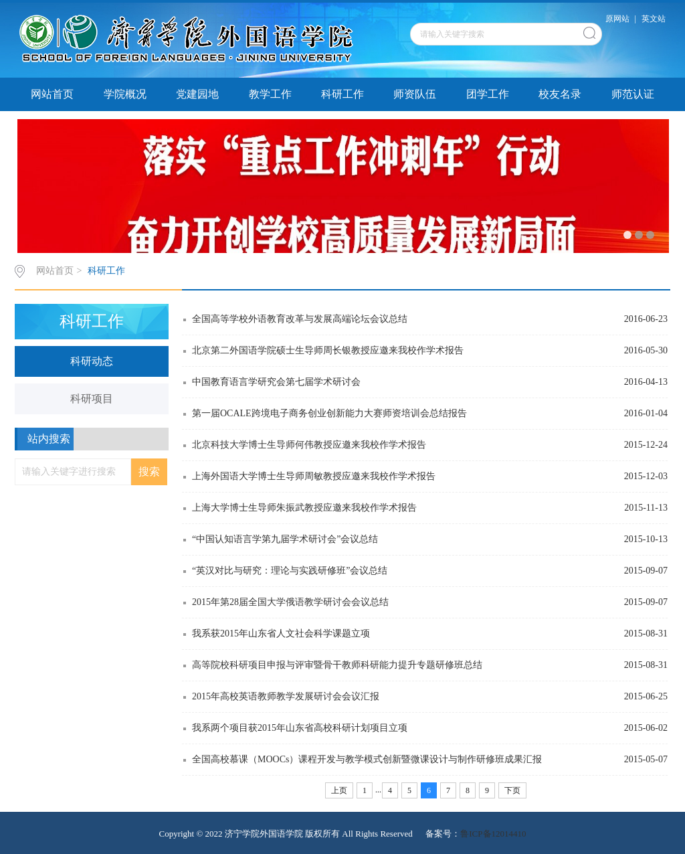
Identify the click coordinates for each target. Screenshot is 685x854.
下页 (512, 790)
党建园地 (197, 94)
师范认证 (632, 94)
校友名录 (560, 94)
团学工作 (487, 94)
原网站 (617, 18)
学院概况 (125, 94)
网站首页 (52, 94)
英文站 (654, 18)
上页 (339, 790)
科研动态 (91, 361)
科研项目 (91, 398)
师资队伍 (414, 94)
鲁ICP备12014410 (493, 834)
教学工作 (270, 94)
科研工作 (342, 94)
